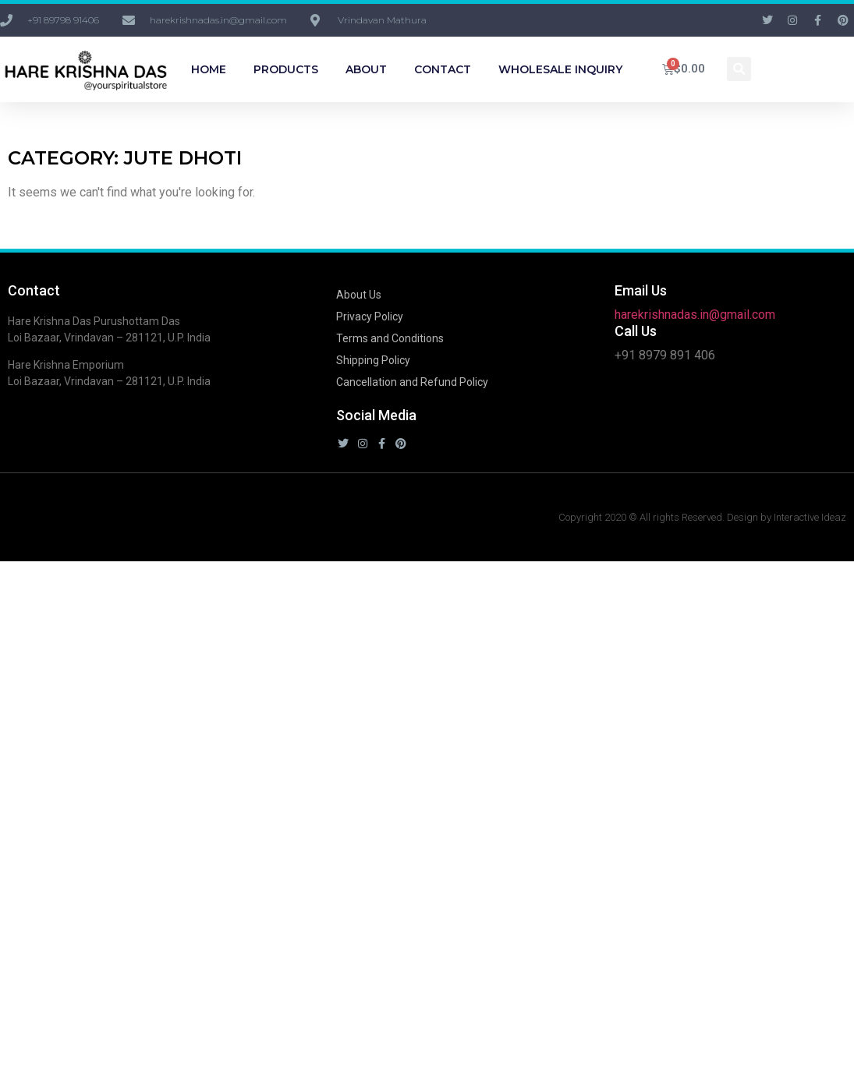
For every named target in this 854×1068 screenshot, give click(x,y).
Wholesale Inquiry (560, 69)
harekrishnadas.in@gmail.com (695, 314)
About (366, 69)
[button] (739, 69)
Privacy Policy (369, 316)
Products (285, 69)
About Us (358, 294)
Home (208, 69)
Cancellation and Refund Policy (412, 382)
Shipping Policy (373, 360)
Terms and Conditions (390, 338)
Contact (442, 69)
